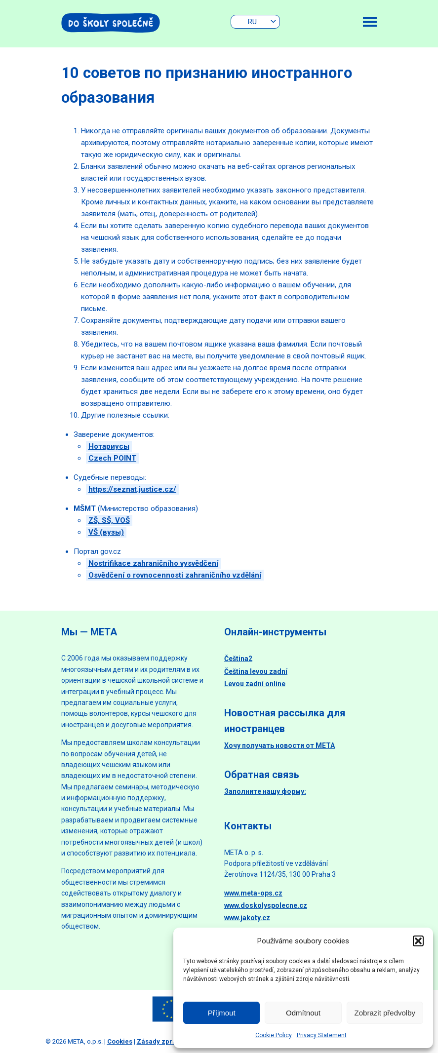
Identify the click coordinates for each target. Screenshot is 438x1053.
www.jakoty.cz (247, 918)
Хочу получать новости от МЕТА (279, 745)
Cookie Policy (273, 1035)
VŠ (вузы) (106, 532)
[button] (418, 941)
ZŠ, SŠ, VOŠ (109, 520)
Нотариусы (108, 446)
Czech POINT (112, 458)
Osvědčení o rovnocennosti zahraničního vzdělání (174, 575)
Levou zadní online (254, 684)
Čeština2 (238, 659)
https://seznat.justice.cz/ (132, 489)
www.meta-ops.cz (253, 893)
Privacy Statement (322, 1035)
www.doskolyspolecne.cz (265, 905)
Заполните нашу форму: (265, 791)
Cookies (119, 1041)
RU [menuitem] (252, 21)
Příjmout (222, 1013)
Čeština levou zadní (255, 671)
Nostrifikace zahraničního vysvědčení (153, 563)
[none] (255, 22)
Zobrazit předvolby (385, 1013)
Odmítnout (303, 1013)
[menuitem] (255, 22)
